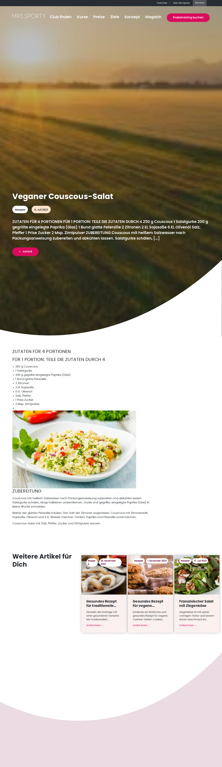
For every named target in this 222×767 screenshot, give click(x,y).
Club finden (61, 17)
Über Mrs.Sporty (181, 3)
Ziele (114, 17)
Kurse (82, 17)
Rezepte (20, 210)
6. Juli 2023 (41, 210)
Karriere (199, 3)
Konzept (132, 17)
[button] (25, 251)
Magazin (153, 17)
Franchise (163, 3)
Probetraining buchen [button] (188, 17)
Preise (99, 17)
